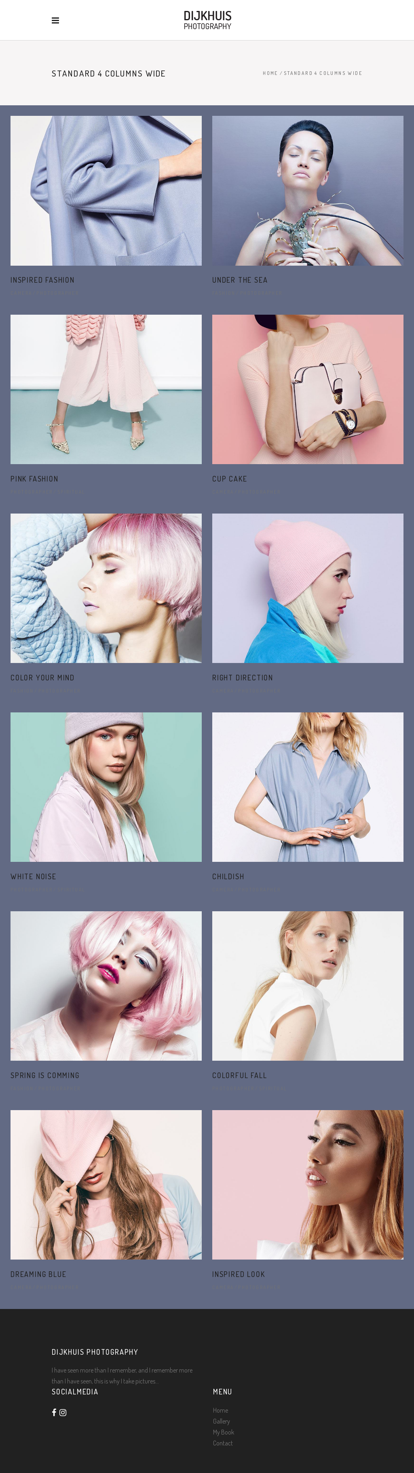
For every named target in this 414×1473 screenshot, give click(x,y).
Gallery (221, 1421)
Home (270, 73)
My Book (223, 1432)
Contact (223, 1443)
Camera (21, 293)
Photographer (57, 293)
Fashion (224, 293)
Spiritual (71, 492)
